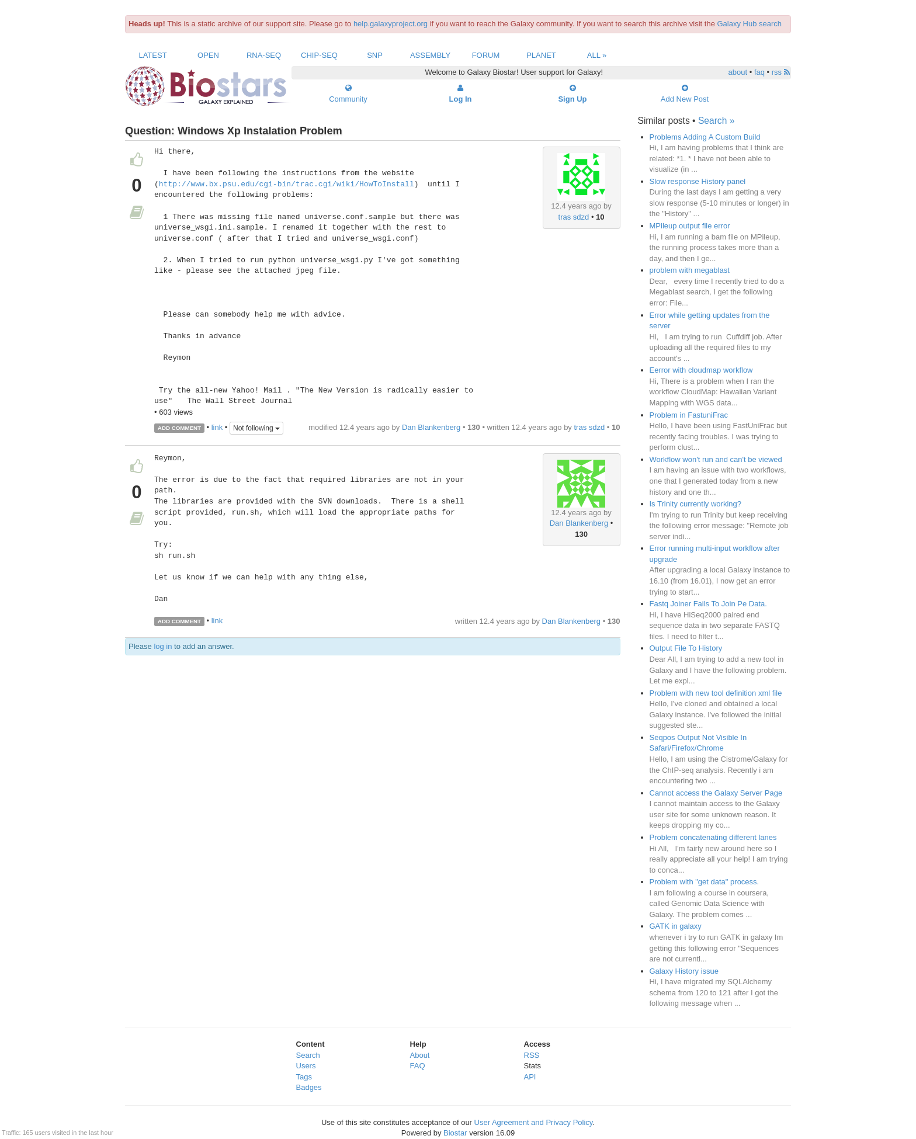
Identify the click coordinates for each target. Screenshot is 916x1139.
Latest (152, 55)
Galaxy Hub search (749, 23)
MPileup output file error (690, 225)
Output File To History (686, 648)
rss (781, 72)
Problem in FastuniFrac (689, 415)
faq (759, 72)
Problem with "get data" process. (704, 881)
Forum (486, 55)
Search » (716, 121)
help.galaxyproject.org (390, 23)
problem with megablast (690, 270)
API (530, 1076)
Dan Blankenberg (431, 427)
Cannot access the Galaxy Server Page (716, 793)
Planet (541, 55)
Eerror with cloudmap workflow (701, 370)
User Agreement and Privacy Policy (533, 1122)
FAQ (417, 1065)
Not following (256, 428)
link (217, 427)
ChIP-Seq (319, 55)
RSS (532, 1055)
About (420, 1055)
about (738, 72)
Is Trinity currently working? (696, 503)
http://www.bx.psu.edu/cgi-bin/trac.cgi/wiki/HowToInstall (286, 184)
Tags (304, 1076)
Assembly (430, 55)
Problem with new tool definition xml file (716, 693)
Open (208, 55)
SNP (375, 55)
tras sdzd (573, 217)
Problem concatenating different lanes (713, 837)
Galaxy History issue (684, 971)
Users (306, 1065)
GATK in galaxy (676, 926)
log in (163, 646)
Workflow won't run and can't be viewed (716, 459)
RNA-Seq (264, 55)
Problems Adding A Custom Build (705, 137)
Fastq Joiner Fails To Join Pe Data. (708, 603)
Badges (309, 1087)
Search (308, 1055)
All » (597, 55)
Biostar (455, 1132)
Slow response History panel (698, 181)
